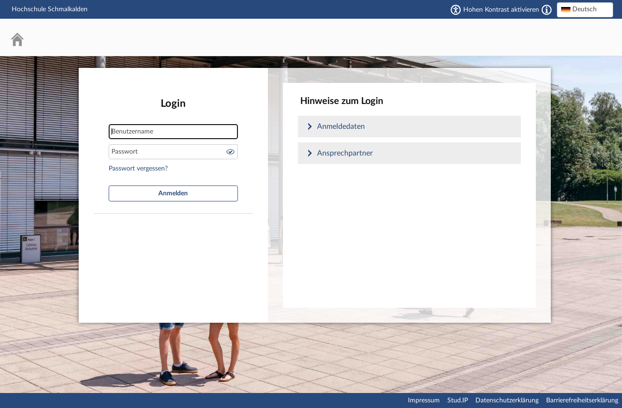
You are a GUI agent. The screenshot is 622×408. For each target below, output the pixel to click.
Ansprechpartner (345, 153)
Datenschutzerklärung (507, 400)
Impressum (424, 400)
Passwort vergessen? (138, 168)
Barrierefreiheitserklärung (582, 400)
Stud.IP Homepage (577, 37)
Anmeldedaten (341, 126)
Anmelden (173, 193)
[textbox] (585, 9)
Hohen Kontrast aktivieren (501, 10)
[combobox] (585, 9)
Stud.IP (457, 400)
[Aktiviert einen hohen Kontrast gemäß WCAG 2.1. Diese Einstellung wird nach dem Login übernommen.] (546, 9)
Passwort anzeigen (230, 151)
